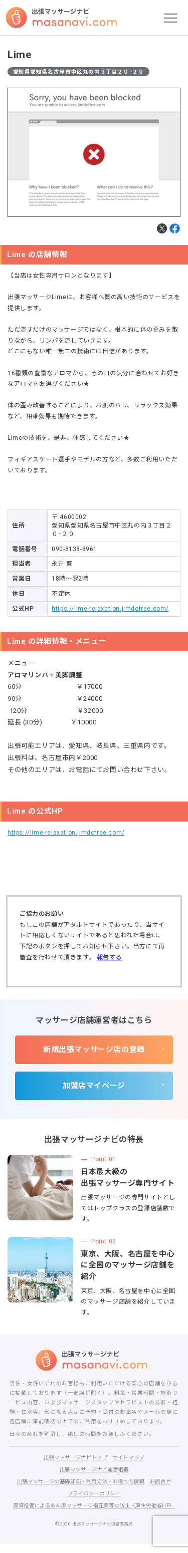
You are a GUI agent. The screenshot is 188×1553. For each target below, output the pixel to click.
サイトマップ (131, 1457)
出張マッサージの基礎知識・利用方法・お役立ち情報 (79, 1481)
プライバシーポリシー (94, 1493)
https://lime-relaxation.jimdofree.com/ (110, 608)
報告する (109, 957)
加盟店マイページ (94, 1085)
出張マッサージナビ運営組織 (94, 1469)
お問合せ (166, 1481)
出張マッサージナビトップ (74, 1457)
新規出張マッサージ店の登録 (94, 1049)
